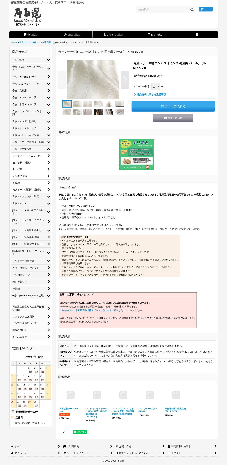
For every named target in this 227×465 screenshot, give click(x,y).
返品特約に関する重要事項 (150, 94)
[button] (197, 34)
